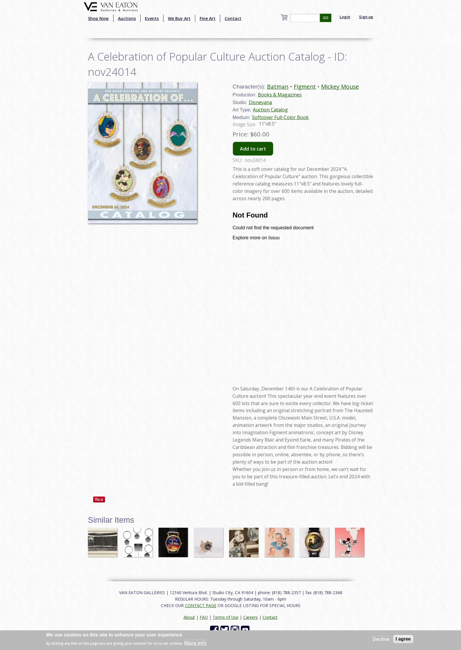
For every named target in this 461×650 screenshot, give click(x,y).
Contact (233, 18)
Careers (250, 617)
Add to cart (253, 149)
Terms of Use (225, 617)
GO (325, 17)
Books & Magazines (280, 94)
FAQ (204, 617)
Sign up (366, 16)
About (189, 617)
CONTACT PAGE (200, 605)
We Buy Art (179, 18)
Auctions (127, 18)
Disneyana (260, 102)
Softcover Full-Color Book (280, 117)
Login (345, 16)
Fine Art (208, 18)
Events (152, 18)
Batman (277, 87)
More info (195, 643)
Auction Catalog (270, 109)
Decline (381, 639)
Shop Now (98, 18)
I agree (403, 638)
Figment (305, 87)
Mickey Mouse (340, 87)
